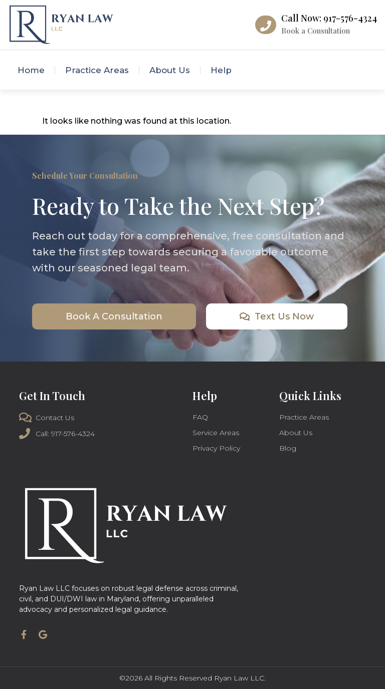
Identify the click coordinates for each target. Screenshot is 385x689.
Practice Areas (97, 70)
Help (221, 70)
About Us (169, 70)
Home (31, 70)
